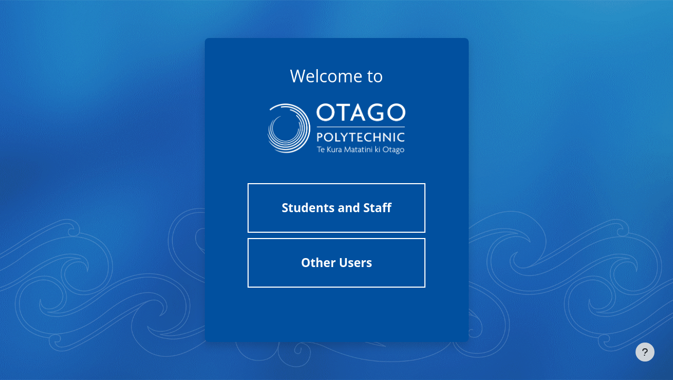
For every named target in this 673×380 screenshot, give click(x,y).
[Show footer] (645, 352)
